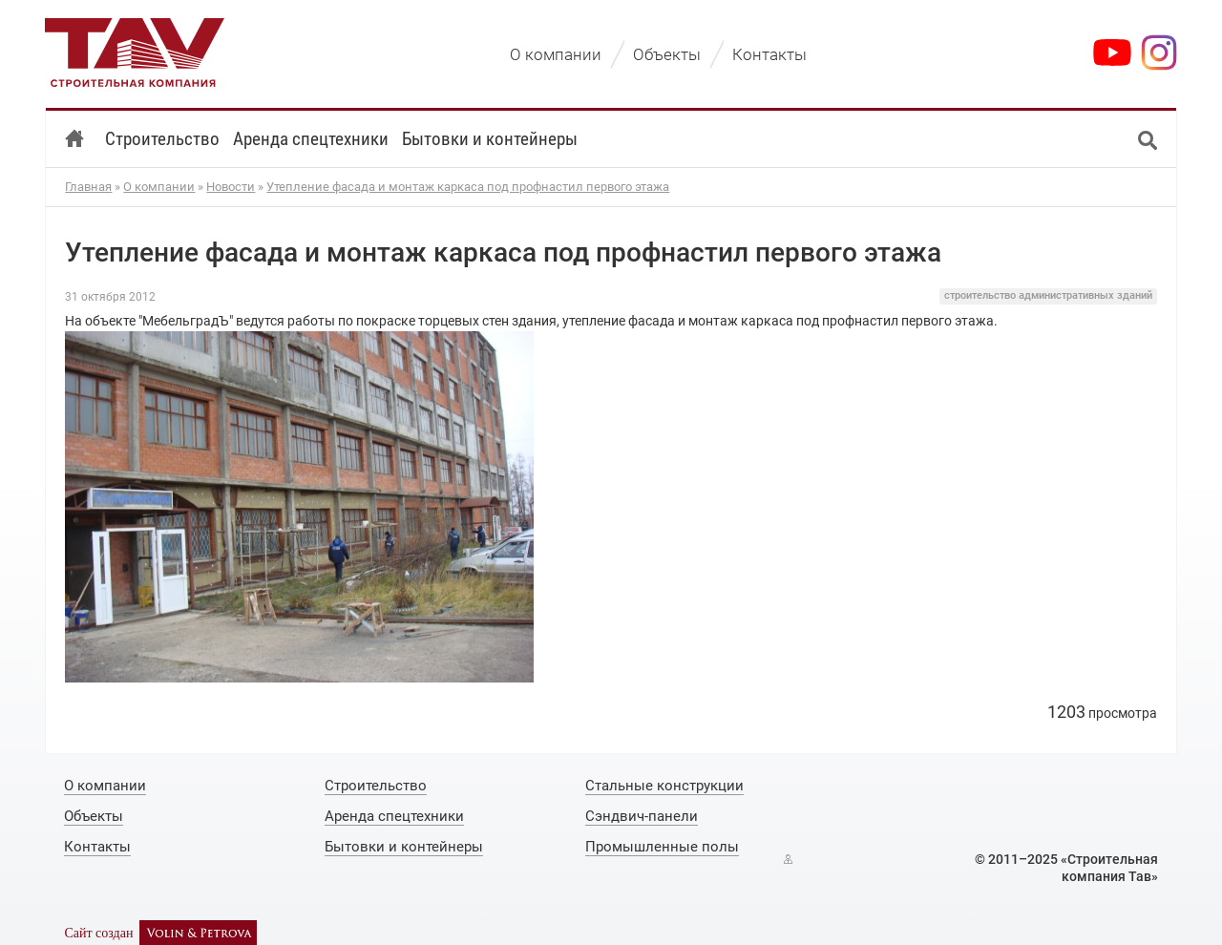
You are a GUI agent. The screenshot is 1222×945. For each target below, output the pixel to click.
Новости (230, 186)
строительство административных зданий (1048, 295)
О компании (159, 186)
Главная (88, 186)
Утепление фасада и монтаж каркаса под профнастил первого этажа (467, 186)
